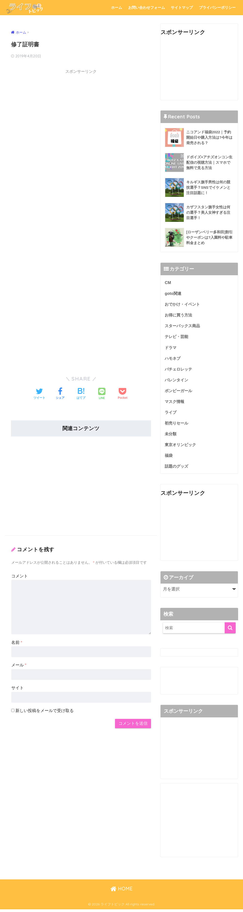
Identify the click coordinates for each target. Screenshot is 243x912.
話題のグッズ (177, 468)
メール (18, 665)
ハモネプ (173, 359)
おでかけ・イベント (183, 304)
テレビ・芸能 (177, 337)
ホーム (116, 7)
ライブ (171, 414)
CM (168, 282)
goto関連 (173, 293)
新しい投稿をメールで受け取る (44, 710)
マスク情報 (175, 403)
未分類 (171, 436)
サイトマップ (182, 7)
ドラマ (171, 348)
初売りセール (177, 425)
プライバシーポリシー (217, 7)
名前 (16, 642)
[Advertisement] (81, 111)
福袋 (169, 457)
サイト (17, 688)
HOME (121, 891)
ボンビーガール (179, 392)
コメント (19, 576)
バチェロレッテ (179, 370)
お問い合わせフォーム (146, 7)
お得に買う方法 (179, 315)
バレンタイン (177, 381)
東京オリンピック (181, 447)
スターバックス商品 (183, 326)
